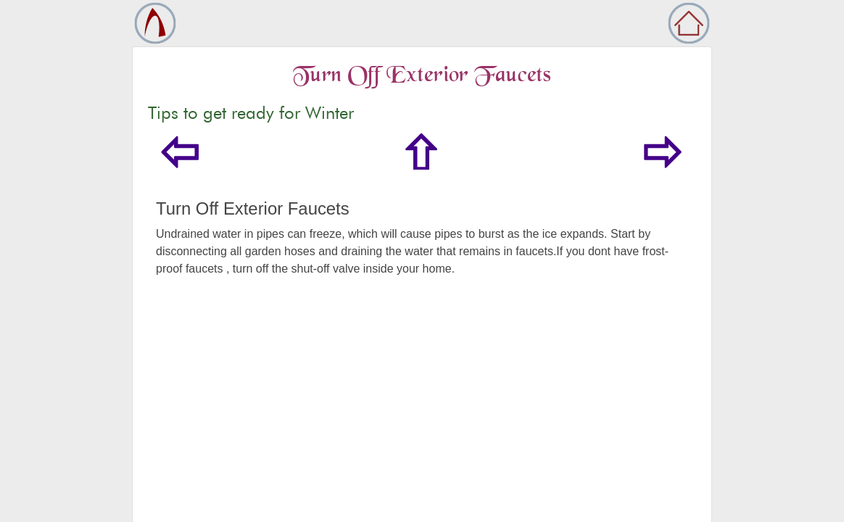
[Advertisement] (422, 415)
